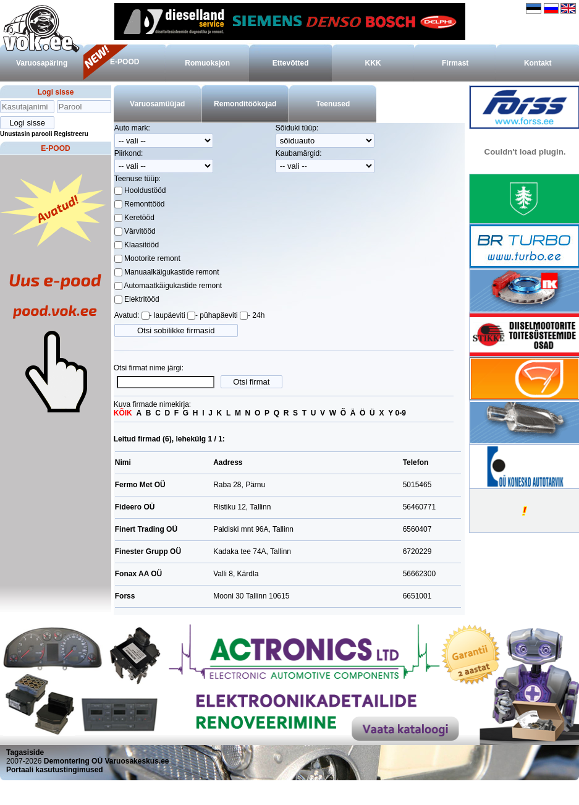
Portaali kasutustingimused (54, 769)
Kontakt (538, 63)
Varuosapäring (41, 63)
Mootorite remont (151, 258)
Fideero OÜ (135, 507)
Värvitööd (139, 231)
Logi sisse (56, 92)
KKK (373, 63)
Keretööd (138, 217)
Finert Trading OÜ (146, 529)
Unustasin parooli (26, 133)
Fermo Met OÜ (140, 484)
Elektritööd (140, 299)
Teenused (333, 104)
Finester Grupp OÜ (148, 551)
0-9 (400, 413)
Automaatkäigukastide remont (172, 285)
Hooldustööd (144, 190)
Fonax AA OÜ (138, 573)
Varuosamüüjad (157, 104)
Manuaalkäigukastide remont (170, 272)
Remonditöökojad (245, 104)
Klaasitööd (140, 245)
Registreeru (71, 133)
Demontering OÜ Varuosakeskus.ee (106, 761)
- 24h (256, 315)
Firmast (455, 63)
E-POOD (124, 62)
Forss (125, 596)
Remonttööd (143, 204)
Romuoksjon (207, 63)
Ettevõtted (291, 63)
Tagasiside (25, 752)
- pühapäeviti (216, 315)
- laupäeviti (167, 315)
